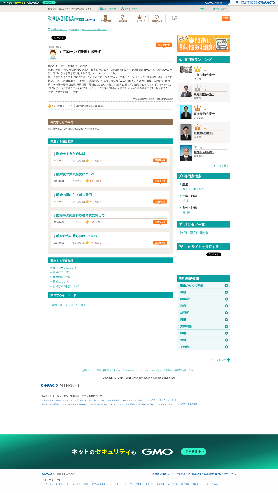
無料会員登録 (219, 8)
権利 (204, 305)
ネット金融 (173, 484)
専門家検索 (106, 21)
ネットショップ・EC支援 (77, 484)
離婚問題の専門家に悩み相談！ (203, 43)
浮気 (183, 233)
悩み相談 (123, 21)
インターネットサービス (52, 484)
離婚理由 (204, 299)
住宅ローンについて (65, 267)
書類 (204, 292)
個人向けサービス (200, 484)
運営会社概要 (103, 370)
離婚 (54, 304)
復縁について (61, 272)
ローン (74, 304)
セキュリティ (115, 484)
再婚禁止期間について (66, 286)
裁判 (194, 233)
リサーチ (149, 484)
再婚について (61, 281)
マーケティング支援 (132, 484)
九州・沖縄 (189, 207)
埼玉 (185, 188)
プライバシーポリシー (132, 370)
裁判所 (204, 312)
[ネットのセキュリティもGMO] (29, 2)
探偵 (204, 340)
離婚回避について (63, 276)
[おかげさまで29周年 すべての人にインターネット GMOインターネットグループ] (258, 2)
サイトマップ (131, 8)
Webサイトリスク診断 (132, 400)
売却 (83, 304)
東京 (201, 188)
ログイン (204, 8)
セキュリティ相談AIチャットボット (161, 400)
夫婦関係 (204, 326)
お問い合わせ (109, 8)
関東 (185, 184)
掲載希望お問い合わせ (184, 370)
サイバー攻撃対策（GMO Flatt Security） (137, 404)
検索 (226, 18)
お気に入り (157, 21)
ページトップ (218, 360)
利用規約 (115, 370)
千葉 (193, 188)
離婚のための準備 (204, 285)
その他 (204, 346)
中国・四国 (189, 196)
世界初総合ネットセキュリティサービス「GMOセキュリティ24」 (70, 400)
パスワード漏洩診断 (110, 400)
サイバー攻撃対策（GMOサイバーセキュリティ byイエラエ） (89, 404)
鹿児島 (186, 212)
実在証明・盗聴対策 (50, 404)
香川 (185, 200)
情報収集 (160, 484)
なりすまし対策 (165, 404)
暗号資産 (185, 484)
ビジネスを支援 (98, 484)
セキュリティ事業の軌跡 (186, 404)
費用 (204, 319)
